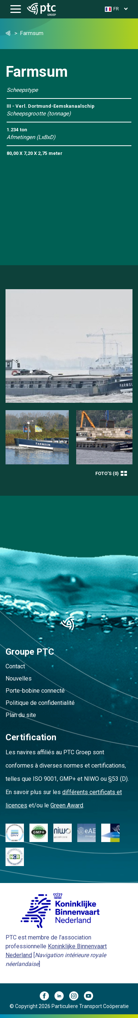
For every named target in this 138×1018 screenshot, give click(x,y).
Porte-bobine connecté (35, 690)
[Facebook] (47, 997)
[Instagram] (76, 997)
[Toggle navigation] (15, 9)
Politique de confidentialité (40, 702)
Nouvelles (19, 678)
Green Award (66, 805)
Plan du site (21, 715)
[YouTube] (91, 997)
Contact (15, 666)
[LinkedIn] (61, 997)
